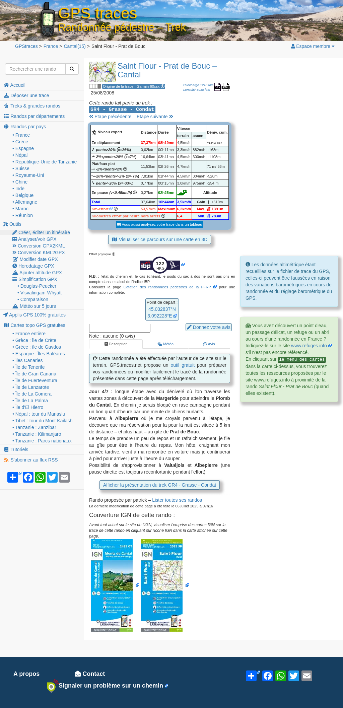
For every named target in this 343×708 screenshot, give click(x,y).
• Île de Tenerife (28, 367)
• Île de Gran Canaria (34, 373)
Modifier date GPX (35, 259)
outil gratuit (183, 365)
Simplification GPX (34, 279)
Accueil (14, 85)
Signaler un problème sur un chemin (105, 686)
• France (21, 135)
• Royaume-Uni (28, 175)
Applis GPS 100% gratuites (34, 314)
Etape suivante (155, 116)
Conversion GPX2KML (38, 246)
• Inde (18, 188)
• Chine (19, 182)
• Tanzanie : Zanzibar (34, 427)
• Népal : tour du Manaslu (38, 414)
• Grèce (20, 141)
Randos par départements (34, 116)
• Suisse (20, 168)
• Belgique (22, 195)
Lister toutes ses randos (177, 500)
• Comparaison (32, 299)
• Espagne (23, 148)
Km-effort (99, 209)
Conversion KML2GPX (38, 252)
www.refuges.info (309, 345)
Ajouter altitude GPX (37, 272)
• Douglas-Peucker (36, 286)
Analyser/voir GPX (34, 239)
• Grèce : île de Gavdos (36, 347)
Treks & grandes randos (31, 106)
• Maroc (20, 208)
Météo (165, 344)
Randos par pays (24, 126)
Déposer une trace (26, 95)
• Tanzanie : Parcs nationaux (42, 440)
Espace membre (312, 46)
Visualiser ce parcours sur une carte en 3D (160, 239)
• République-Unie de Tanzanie (44, 161)
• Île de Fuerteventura (34, 380)
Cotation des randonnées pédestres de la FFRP (167, 287)
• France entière (29, 333)
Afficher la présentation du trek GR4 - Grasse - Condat (159, 485)
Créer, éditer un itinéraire (41, 232)
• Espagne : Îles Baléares (38, 353)
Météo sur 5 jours (34, 306)
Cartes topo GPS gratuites (34, 325)
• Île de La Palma (30, 400)
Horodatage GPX (33, 266)
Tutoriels (15, 449)
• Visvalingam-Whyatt (39, 292)
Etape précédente (110, 116)
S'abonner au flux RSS (30, 460)
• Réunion (22, 215)
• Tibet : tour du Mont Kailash (42, 420)
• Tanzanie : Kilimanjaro (36, 434)
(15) (74, 46)
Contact (90, 673)
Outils (12, 224)
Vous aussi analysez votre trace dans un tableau (159, 224)
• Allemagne (24, 202)
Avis (209, 344)
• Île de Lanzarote (30, 387)
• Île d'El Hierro (27, 407)
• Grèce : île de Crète (34, 340)
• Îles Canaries (27, 360)
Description (116, 344)
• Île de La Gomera (32, 394)
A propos (26, 673)
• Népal (19, 155)
